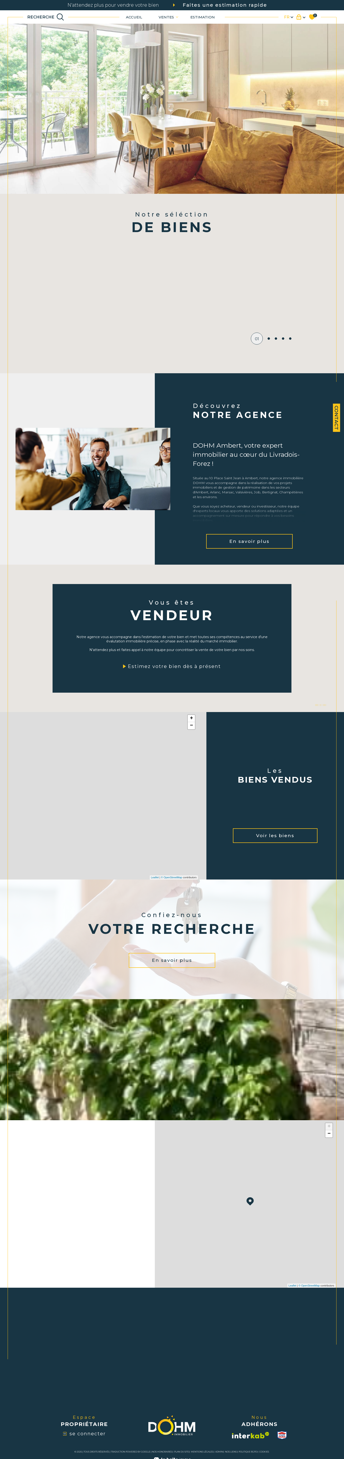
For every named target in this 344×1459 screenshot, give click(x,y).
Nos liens (231, 1451)
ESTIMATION (202, 17)
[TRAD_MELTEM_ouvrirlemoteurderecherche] (45, 17)
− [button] (191, 725)
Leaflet (155, 877)
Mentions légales (202, 1451)
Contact (336, 418)
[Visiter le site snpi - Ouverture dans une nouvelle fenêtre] (282, 1435)
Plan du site (181, 1451)
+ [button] (191, 718)
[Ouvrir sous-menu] (177, 16)
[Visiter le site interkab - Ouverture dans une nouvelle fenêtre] (250, 1435)
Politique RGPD (248, 1451)
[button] (260, 297)
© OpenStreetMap (171, 877)
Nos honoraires (162, 1451)
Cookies (264, 1452)
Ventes (166, 17)
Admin (219, 1451)
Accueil (134, 17)
